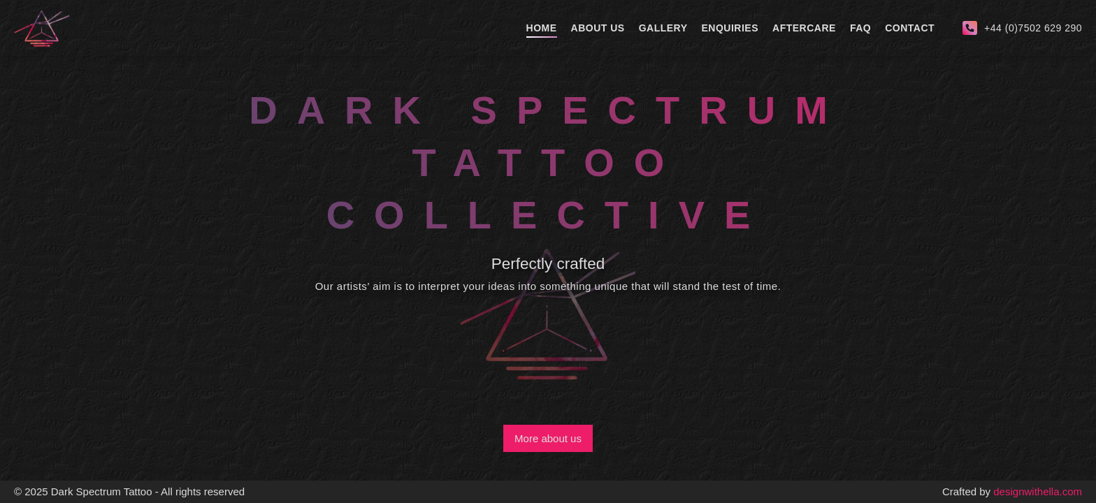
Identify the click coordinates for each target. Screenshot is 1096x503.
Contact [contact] (910, 28)
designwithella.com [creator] (1037, 491)
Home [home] (541, 28)
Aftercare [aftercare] (804, 28)
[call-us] (1022, 28)
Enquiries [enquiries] (730, 28)
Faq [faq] (860, 28)
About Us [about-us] (598, 28)
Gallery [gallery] (663, 28)
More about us (548, 438)
